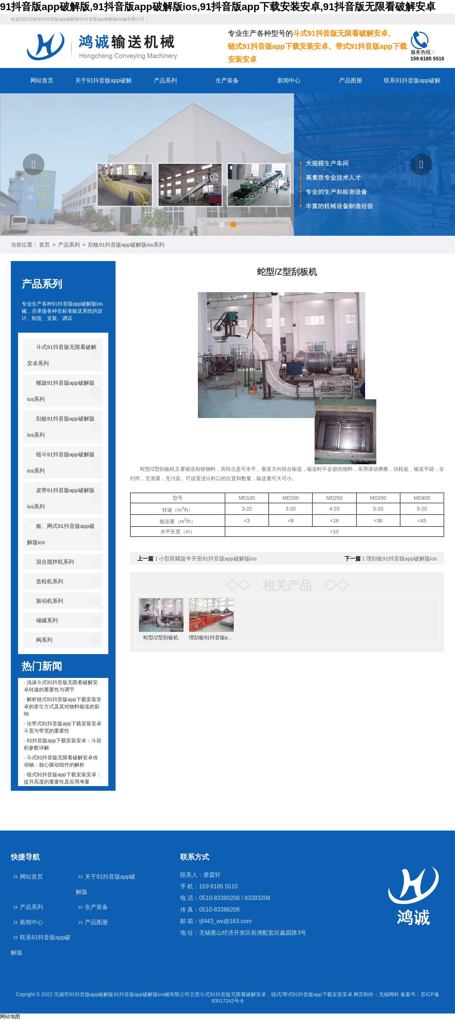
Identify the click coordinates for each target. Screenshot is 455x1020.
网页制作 (364, 994)
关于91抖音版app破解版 (106, 883)
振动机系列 (45, 601)
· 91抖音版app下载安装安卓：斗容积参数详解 (62, 744)
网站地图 (10, 1016)
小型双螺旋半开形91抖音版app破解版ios (208, 558)
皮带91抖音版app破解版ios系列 (61, 497)
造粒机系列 (45, 581)
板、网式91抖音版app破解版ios (61, 533)
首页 (44, 245)
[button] (33, 164)
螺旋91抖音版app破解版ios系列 (61, 390)
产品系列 (165, 80)
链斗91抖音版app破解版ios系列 (61, 461)
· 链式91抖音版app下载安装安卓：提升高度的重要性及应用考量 (62, 778)
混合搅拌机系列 (50, 562)
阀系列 (39, 640)
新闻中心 (288, 80)
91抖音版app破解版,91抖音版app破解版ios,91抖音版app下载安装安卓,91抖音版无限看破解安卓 (218, 6)
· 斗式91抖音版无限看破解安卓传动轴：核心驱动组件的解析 (61, 761)
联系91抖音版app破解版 (41, 944)
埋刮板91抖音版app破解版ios (401, 558)
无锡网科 (389, 994)
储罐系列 (42, 620)
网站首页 (41, 80)
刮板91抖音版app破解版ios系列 (126, 245)
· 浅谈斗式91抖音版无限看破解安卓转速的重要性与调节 (61, 685)
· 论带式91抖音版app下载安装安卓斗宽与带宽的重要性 (62, 727)
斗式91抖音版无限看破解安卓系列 (61, 354)
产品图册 (350, 80)
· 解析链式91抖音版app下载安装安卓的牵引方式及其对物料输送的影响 (62, 706)
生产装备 (227, 80)
